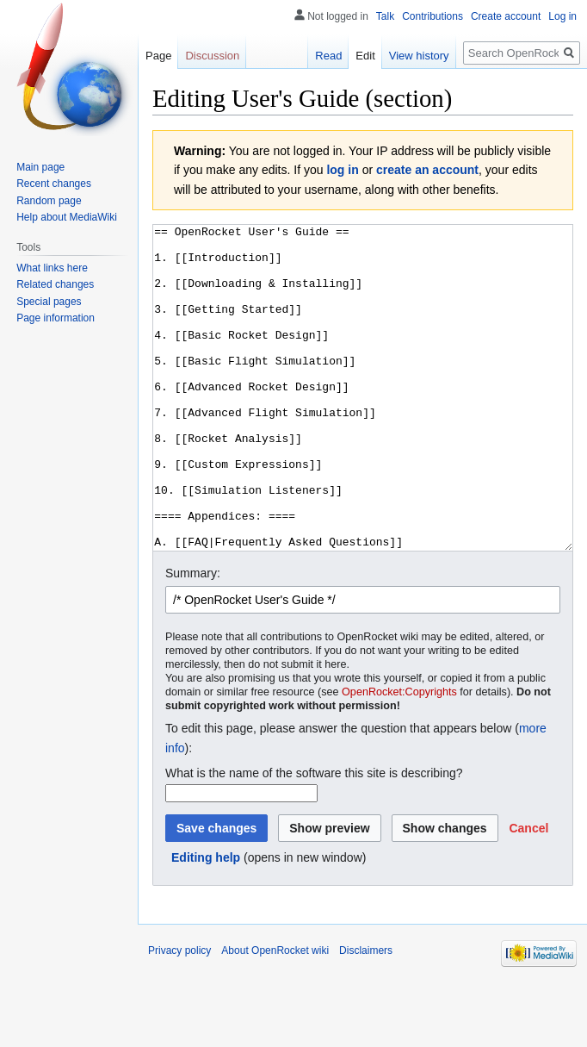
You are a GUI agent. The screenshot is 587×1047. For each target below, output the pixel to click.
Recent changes (53, 184)
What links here (52, 268)
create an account (427, 170)
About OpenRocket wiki (275, 1015)
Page (158, 55)
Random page (48, 201)
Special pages (48, 302)
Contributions (432, 16)
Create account (506, 16)
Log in (562, 16)
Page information (55, 318)
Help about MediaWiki (66, 217)
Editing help (205, 922)
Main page (40, 167)
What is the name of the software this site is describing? (314, 837)
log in (342, 170)
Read (328, 55)
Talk (385, 16)
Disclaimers (365, 1015)
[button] (528, 893)
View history (419, 55)
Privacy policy (179, 1015)
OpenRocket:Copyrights (399, 757)
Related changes (55, 284)
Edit (364, 55)
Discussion (212, 55)
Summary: (192, 638)
